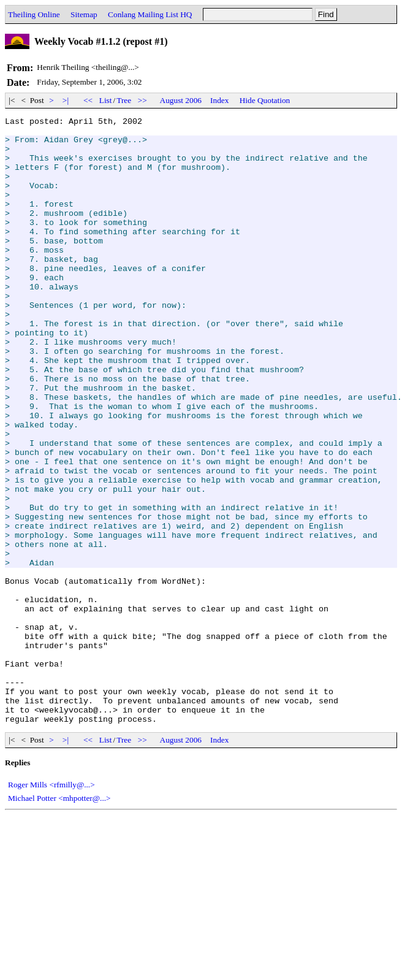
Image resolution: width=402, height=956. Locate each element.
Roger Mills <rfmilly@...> (51, 906)
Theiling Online (34, 14)
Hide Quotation (265, 100)
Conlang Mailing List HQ (150, 14)
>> (143, 100)
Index (219, 100)
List (105, 100)
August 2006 (181, 100)
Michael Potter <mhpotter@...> (59, 919)
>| (66, 100)
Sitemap (83, 14)
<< (88, 100)
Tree (123, 100)
